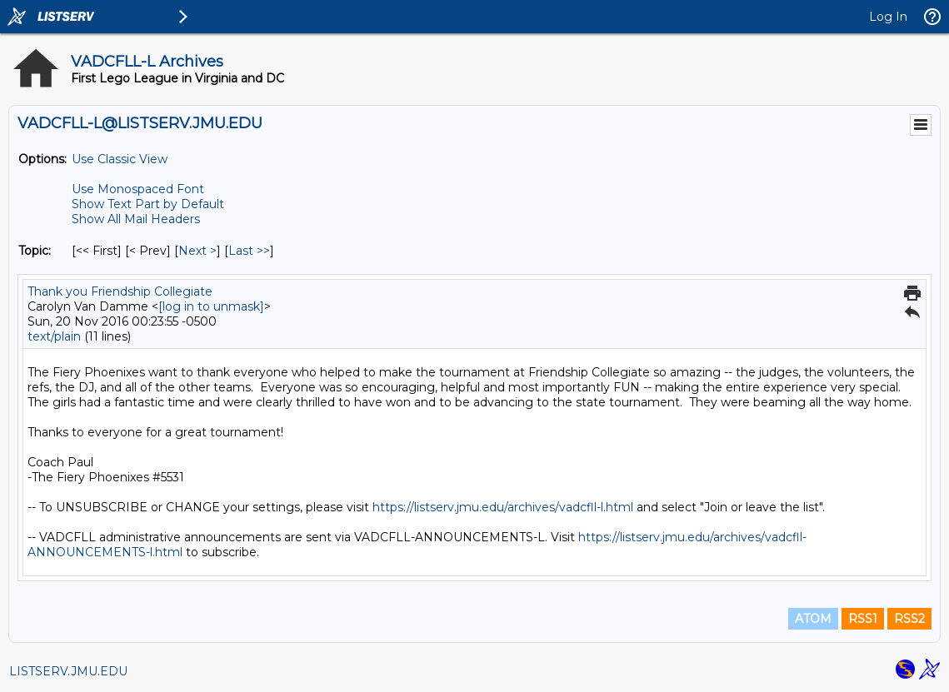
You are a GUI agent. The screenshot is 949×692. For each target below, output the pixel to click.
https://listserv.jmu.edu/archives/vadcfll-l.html (502, 507)
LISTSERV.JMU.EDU (68, 671)
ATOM (813, 618)
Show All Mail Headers (136, 219)
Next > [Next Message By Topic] (197, 250)
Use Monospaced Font (138, 189)
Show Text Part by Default (148, 204)
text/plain (54, 336)
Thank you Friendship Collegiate (119, 291)
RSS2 (909, 618)
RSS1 (862, 618)
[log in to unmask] (211, 306)
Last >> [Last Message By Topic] (249, 250)
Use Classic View (119, 159)
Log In (888, 16)
